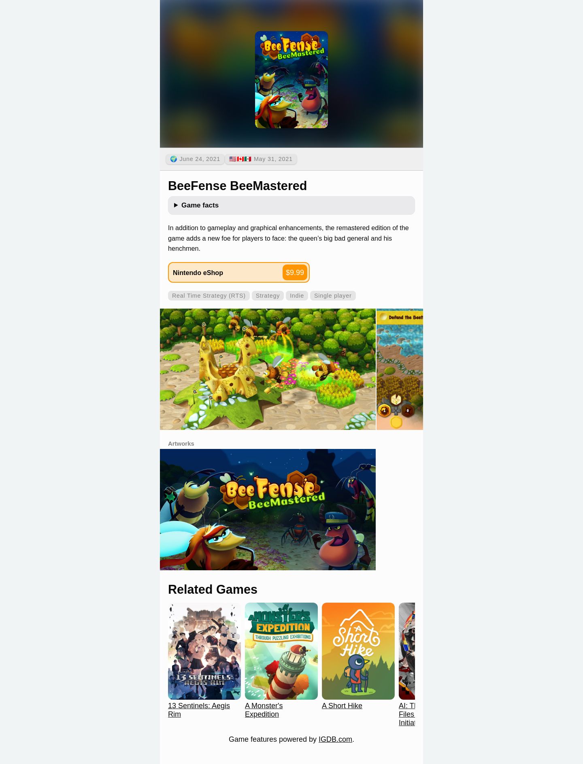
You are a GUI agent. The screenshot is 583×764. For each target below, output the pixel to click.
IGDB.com (335, 739)
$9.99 (295, 273)
